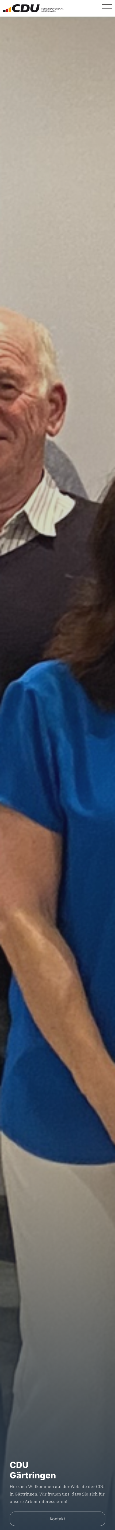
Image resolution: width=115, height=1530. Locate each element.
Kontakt (57, 1518)
